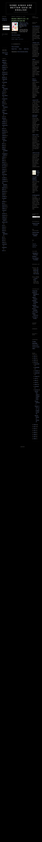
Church (3, 103)
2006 (35, 438)
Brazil (3, 145)
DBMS (3, 60)
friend (3, 230)
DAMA (3, 157)
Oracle (3, 92)
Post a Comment (15, 46)
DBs (3, 85)
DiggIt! (16, 39)
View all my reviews (16, 35)
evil (3, 225)
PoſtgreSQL (4, 79)
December (37, 363)
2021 (35, 358)
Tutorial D (4, 210)
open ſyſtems (5, 95)
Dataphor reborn (35, 134)
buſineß (3, 123)
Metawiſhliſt (34, 343)
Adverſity (33, 59)
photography (5, 74)
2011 (35, 430)
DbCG (3, 162)
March (36, 384)
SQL (3, 93)
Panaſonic (4, 198)
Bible (3, 102)
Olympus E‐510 (34, 100)
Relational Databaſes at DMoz (35, 294)
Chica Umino (23, 24)
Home (20, 48)
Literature (4, 181)
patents (3, 130)
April (36, 382)
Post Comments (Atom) (23, 51)
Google (3, 171)
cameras (4, 215)
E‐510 (3, 167)
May (36, 380)
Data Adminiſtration (5, 89)
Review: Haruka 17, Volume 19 (37, 418)
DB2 (3, 158)
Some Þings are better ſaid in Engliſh (21, 7)
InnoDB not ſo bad (35, 152)
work (3, 250)
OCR (3, 194)
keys (3, 238)
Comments (6, 29)
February (37, 386)
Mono (3, 189)
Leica (3, 116)
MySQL (3, 77)
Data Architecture (5, 107)
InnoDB (3, 177)
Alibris (33, 348)
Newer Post (14, 48)
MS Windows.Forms (4, 185)
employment (4, 125)
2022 (35, 356)
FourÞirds (4, 69)
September (37, 372)
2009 (35, 432)
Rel (3, 203)
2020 (35, 360)
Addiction (4, 135)
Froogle (34, 341)
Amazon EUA (35, 345)
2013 (35, 428)
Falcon (3, 169)
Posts (4, 26)
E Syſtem (4, 164)
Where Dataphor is (35, 26)
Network (4, 191)
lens (3, 240)
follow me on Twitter (5, 53)
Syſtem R (4, 206)
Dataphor (4, 67)
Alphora (4, 65)
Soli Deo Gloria (35, 232)
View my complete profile (34, 245)
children (4, 217)
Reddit (3, 201)
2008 (35, 434)
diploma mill (4, 222)
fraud (3, 228)
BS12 (3, 143)
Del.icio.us (21, 39)
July (35, 378)
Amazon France (35, 346)
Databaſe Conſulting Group (35, 302)
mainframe (4, 244)
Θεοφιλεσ (34, 256)
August (36, 376)
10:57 (19, 37)
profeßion (4, 132)
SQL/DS (4, 205)
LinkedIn (4, 179)
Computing (4, 82)
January (36, 389)
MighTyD (4, 187)
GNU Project (35, 311)
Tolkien (3, 208)
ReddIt (13, 39)
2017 (35, 426)
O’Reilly (4, 196)
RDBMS (4, 121)
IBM (3, 172)
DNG (3, 160)
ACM (3, 133)
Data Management (35, 195)
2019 (35, 362)
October (36, 370)
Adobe (3, 137)
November (37, 367)
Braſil (3, 147)
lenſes (3, 242)
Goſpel (3, 110)
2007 (35, 436)
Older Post (26, 48)
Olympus (4, 72)
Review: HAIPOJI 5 (37, 403)
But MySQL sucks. (35, 42)
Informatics (4, 174)
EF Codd (4, 165)
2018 (35, 424)
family (3, 227)
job (2, 237)
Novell (3, 193)
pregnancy (4, 247)
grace (3, 128)
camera (3, 213)
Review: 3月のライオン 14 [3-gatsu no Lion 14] (20, 19)
